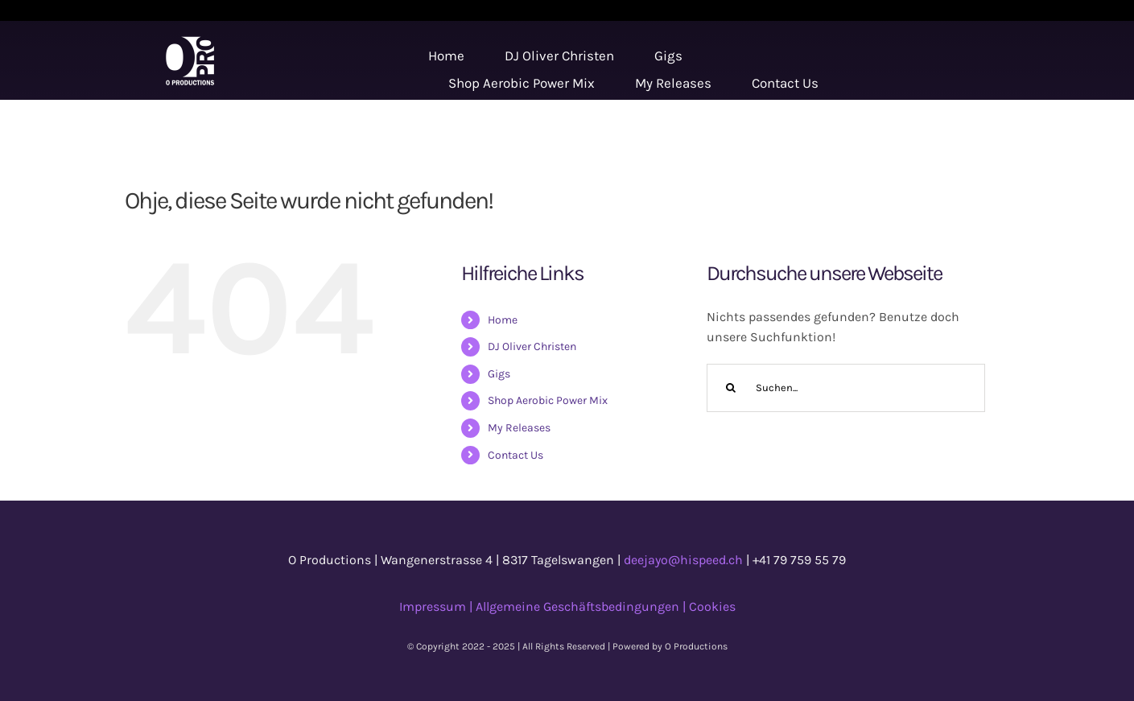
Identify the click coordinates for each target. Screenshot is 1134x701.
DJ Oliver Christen (532, 346)
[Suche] (731, 388)
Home (503, 320)
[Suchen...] (846, 388)
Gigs (499, 374)
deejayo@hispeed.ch (683, 559)
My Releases (519, 428)
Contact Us (515, 455)
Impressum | (437, 606)
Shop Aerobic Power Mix (548, 400)
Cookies (712, 606)
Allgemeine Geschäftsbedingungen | (582, 606)
